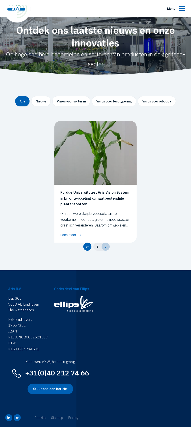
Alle (22, 101)
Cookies (40, 418)
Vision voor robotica (156, 101)
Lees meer (68, 235)
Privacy (73, 418)
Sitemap (57, 418)
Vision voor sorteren (71, 101)
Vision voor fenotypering (114, 101)
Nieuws (41, 101)
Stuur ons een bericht (50, 389)
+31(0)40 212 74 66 (57, 372)
